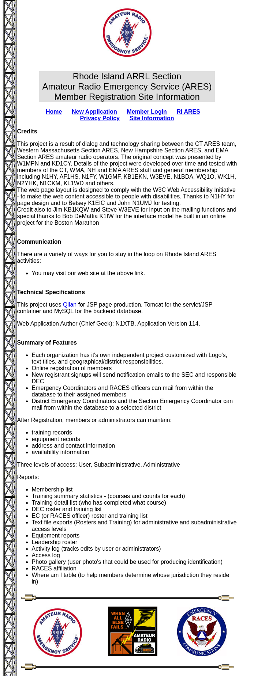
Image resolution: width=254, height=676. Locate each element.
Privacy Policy (100, 118)
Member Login (147, 112)
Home (54, 112)
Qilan (69, 304)
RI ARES (188, 112)
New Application (94, 112)
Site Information (152, 118)
